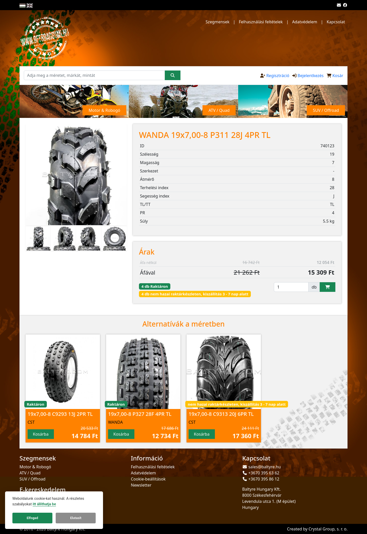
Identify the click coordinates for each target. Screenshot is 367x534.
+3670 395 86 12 (263, 479)
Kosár (337, 75)
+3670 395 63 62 (263, 473)
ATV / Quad (29, 473)
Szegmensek (217, 22)
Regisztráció (277, 75)
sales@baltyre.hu (264, 467)
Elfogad (32, 518)
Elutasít (75, 518)
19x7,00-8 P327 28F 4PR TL (139, 414)
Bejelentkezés (310, 75)
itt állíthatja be (44, 504)
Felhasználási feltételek (261, 22)
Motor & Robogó (35, 467)
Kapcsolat (336, 22)
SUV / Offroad (32, 479)
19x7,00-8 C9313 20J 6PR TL (221, 414)
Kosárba (41, 434)
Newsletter (141, 485)
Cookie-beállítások (148, 479)
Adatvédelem (304, 22)
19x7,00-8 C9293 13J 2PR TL (60, 414)
